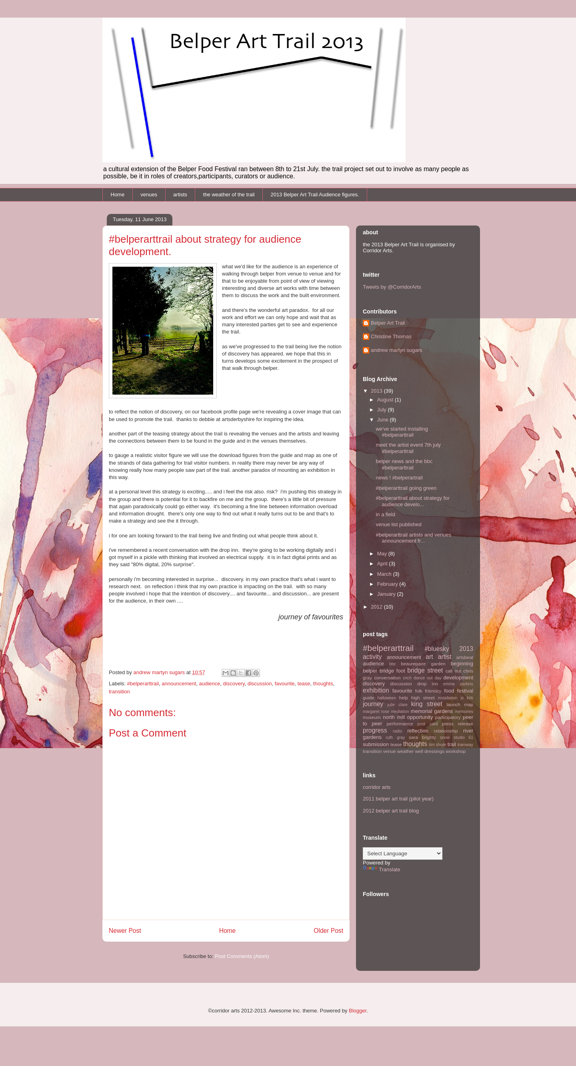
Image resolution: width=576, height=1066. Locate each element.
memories (464, 711)
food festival (458, 691)
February (388, 584)
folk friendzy (428, 690)
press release (457, 723)
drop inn (427, 683)
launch (453, 704)
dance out (423, 678)
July (382, 410)
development (458, 678)
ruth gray (395, 737)
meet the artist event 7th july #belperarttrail (408, 448)
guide (368, 697)
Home (118, 195)
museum (372, 717)
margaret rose (376, 711)
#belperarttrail (143, 684)
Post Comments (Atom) (242, 956)
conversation (387, 677)
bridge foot (392, 671)
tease (304, 684)
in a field (385, 514)
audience (209, 684)
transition (119, 692)
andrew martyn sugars (396, 350)
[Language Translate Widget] (402, 853)
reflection (417, 731)
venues (148, 195)
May (382, 554)
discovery (234, 684)
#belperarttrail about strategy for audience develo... (412, 501)
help (403, 697)
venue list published (398, 524)
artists (180, 195)
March (385, 574)
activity (372, 656)
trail (452, 744)
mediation (400, 711)
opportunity (420, 717)
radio (397, 731)
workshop (456, 751)
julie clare (398, 705)
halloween (386, 698)
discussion (260, 684)
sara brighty (422, 737)
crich (407, 678)
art (429, 656)
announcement (179, 684)
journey (373, 704)
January (387, 594)
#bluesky (436, 648)
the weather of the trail (229, 195)
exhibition (376, 690)
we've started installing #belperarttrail (402, 432)
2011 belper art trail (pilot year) (398, 799)
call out (453, 670)
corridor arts (376, 787)
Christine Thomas (391, 336)
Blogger (357, 1011)
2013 (377, 391)
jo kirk (466, 698)
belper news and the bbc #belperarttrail (404, 464)
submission (376, 744)
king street (426, 704)
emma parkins (458, 684)
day (438, 678)
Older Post (328, 930)
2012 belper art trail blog (391, 811)
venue (389, 751)
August (386, 400)
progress (375, 730)
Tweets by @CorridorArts (392, 287)
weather (405, 751)
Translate (381, 869)
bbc (392, 664)
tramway (465, 745)
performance (400, 723)
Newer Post (125, 930)
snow (445, 737)
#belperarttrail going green (406, 488)
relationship (446, 730)
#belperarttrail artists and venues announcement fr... (413, 538)
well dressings (429, 751)
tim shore (437, 745)
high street (423, 697)
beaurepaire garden (423, 663)
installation (448, 698)
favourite (285, 684)
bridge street (425, 670)
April (383, 564)
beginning (462, 664)
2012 (377, 607)
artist (445, 656)
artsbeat (464, 657)
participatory (448, 717)
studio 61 (463, 737)
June (383, 420)
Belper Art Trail (388, 323)
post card (428, 724)
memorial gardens (432, 711)
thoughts (323, 684)
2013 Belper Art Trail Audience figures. (314, 195)
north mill (394, 717)
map (468, 704)
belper (370, 671)
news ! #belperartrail (399, 478)
